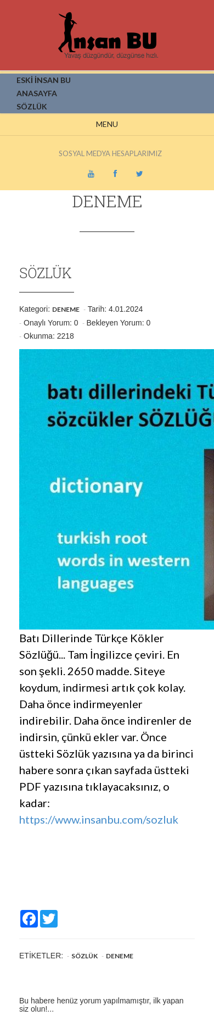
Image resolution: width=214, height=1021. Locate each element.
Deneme (66, 309)
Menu (107, 124)
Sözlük (84, 956)
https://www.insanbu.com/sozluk (98, 819)
